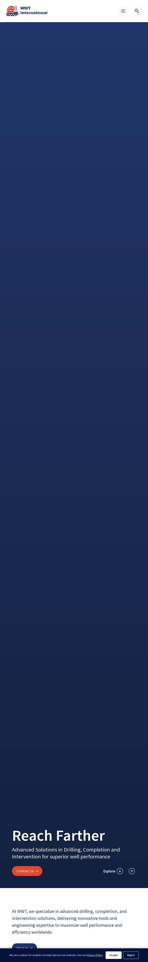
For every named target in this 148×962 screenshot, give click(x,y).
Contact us (27, 871)
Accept (113, 955)
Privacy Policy (95, 955)
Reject (131, 955)
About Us (24, 948)
